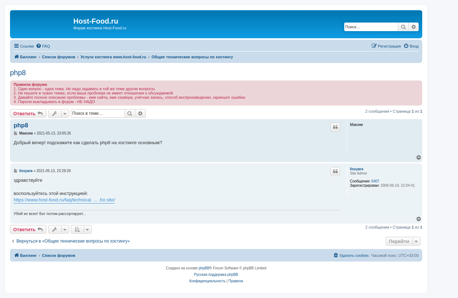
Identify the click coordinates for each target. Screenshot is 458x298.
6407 (375, 181)
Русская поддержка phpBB (216, 275)
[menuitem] (43, 46)
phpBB (204, 268)
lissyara (356, 169)
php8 (18, 73)
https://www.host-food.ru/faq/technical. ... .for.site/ (64, 199)
